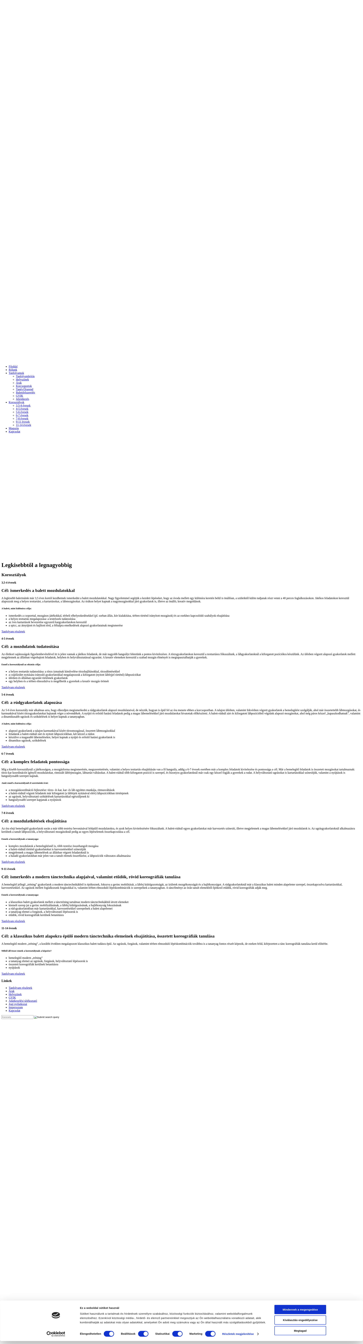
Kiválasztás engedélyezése (300, 1194)
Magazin (14, 428)
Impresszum (16, 1007)
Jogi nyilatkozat (18, 1004)
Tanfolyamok (16, 373)
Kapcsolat (14, 431)
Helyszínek (22, 379)
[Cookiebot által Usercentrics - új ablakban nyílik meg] (56, 1208)
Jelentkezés (22, 399)
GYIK (19, 395)
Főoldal (13, 366)
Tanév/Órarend (24, 389)
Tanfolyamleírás (25, 376)
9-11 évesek (23, 421)
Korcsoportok (24, 386)
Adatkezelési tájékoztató (23, 1000)
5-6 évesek (22, 412)
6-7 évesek (22, 415)
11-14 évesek (23, 425)
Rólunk (13, 369)
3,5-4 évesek (23, 405)
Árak (19, 382)
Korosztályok (16, 402)
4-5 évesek (22, 408)
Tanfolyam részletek (13, 631)
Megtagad (300, 1204)
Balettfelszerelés (25, 392)
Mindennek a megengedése (300, 1183)
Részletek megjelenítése (238, 1208)
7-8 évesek (22, 418)
